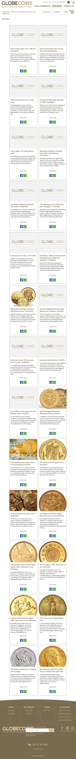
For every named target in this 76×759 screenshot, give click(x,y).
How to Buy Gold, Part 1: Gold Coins (22, 101)
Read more (23, 66)
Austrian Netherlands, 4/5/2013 (52, 360)
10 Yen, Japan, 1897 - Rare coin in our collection (53, 566)
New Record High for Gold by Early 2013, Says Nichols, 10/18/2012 (51, 153)
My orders (29, 714)
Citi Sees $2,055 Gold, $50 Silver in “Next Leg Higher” (52, 101)
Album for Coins (64, 710)
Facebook (62, 731)
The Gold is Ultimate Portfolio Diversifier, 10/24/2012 (22, 205)
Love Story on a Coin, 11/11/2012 (23, 256)
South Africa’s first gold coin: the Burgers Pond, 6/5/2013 (23, 412)
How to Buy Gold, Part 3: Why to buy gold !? (23, 50)
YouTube (72, 731)
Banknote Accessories (65, 714)
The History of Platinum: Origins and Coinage (23, 670)
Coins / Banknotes (42, 6)
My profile (29, 710)
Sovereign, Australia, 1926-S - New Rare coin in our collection (52, 515)
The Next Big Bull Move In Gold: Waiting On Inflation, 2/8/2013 (52, 310)
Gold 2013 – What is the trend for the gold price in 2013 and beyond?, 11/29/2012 (52, 258)
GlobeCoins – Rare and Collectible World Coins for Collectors (19, 13)
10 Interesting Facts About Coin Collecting (22, 515)
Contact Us (69, 6)
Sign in (45, 2)
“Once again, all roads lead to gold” (22, 152)
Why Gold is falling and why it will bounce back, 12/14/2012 (22, 310)
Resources (57, 6)
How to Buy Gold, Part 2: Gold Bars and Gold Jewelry (51, 50)
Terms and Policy (31, 735)
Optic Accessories (65, 717)
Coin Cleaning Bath (64, 720)
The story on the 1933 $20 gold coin (51, 619)
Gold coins (46, 710)
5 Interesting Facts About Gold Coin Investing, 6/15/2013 (22, 463)
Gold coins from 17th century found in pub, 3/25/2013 (21, 361)
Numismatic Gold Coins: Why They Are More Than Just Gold (51, 670)
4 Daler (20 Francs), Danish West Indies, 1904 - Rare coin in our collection (23, 567)
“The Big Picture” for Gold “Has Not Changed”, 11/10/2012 (52, 205)
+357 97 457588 (39, 744)
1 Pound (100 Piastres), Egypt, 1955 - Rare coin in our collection (23, 619)
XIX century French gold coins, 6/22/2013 (52, 463)
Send (51, 730)
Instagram (67, 731)
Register (62, 2)
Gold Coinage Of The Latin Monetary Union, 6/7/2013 (50, 412)
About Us (11, 710)
